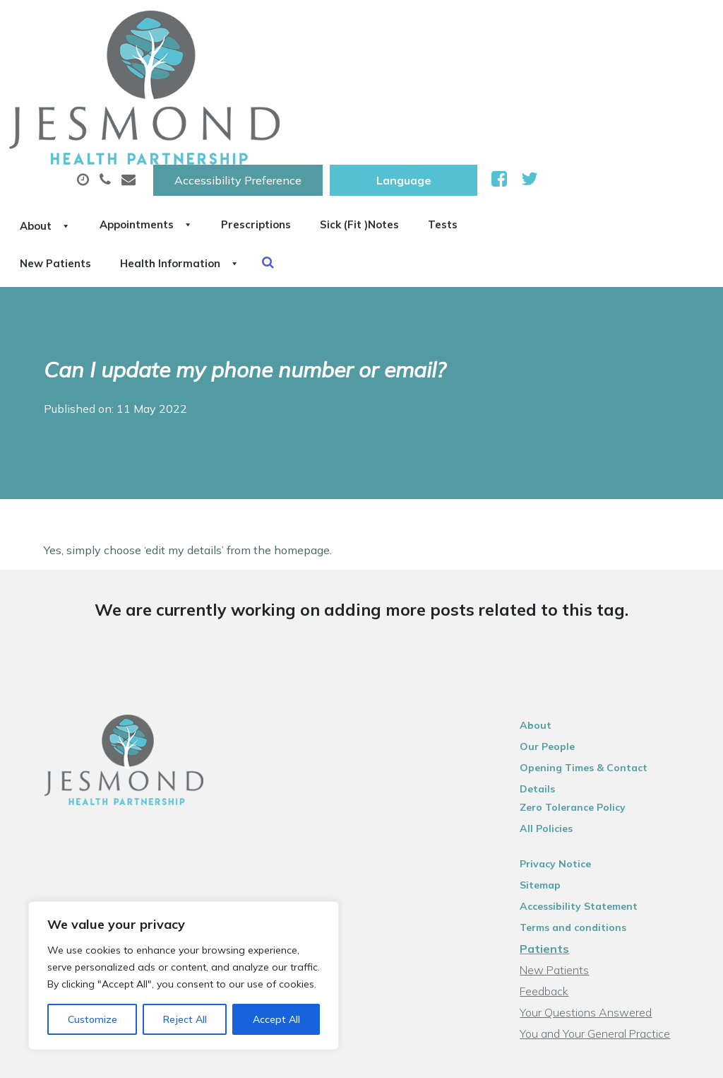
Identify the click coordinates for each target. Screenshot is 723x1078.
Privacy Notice (564, 714)
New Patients (306, 119)
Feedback (553, 841)
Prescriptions (466, 70)
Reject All (185, 1019)
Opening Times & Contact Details (612, 636)
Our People (556, 615)
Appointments (339, 70)
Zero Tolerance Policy (582, 657)
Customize (92, 1019)
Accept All (276, 1019)
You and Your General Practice (604, 884)
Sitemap (549, 735)
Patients (553, 799)
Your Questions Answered (595, 862)
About (223, 70)
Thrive (682, 1056)
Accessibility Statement (588, 756)
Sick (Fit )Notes (586, 70)
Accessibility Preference (413, 26)
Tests (212, 119)
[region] (183, 975)
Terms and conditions (582, 777)
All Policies (555, 678)
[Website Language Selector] (579, 26)
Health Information (447, 119)
